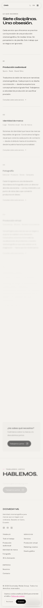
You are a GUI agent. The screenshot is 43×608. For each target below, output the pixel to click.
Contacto (6, 573)
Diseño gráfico (29, 551)
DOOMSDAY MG (11, 509)
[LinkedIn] (12, 528)
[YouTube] (8, 528)
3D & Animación (9, 558)
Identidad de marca (10, 550)
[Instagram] (4, 528)
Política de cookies (18, 596)
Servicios (27, 539)
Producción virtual (30, 543)
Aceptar (21, 602)
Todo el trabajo (8, 539)
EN (34, 5)
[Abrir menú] (37, 5)
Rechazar (9, 602)
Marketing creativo (31, 547)
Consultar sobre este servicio (14, 100)
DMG (6, 5)
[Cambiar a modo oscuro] (30, 5)
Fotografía (7, 554)
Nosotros (6, 569)
